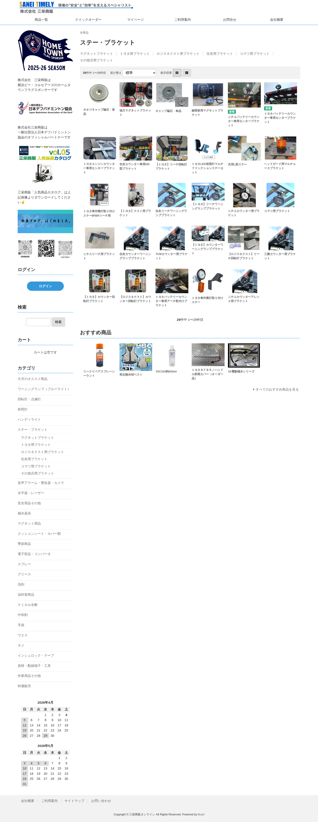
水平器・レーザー (31, 493)
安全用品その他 (29, 503)
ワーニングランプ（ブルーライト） (44, 389)
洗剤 (21, 584)
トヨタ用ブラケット (135, 53)
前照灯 (23, 409)
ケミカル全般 (28, 605)
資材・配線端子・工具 (34, 665)
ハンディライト (29, 419)
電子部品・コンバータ (34, 554)
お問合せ (229, 19)
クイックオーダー (88, 19)
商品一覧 (41, 19)
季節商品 (24, 544)
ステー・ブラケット (32, 429)
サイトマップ (74, 801)
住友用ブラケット (219, 53)
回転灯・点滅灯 (29, 399)
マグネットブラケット (96, 53)
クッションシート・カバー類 (39, 533)
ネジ (21, 645)
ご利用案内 (182, 19)
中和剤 (23, 615)
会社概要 (276, 19)
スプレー (24, 564)
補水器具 (24, 513)
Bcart (201, 814)
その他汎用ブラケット (96, 60)
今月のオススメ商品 (32, 379)
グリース (24, 574)
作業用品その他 (29, 676)
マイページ (135, 19)
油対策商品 (26, 594)
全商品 (84, 32)
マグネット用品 (29, 523)
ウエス (23, 635)
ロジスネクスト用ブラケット (178, 53)
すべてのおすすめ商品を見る (277, 389)
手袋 (21, 625)
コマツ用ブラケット (255, 53)
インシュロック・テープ (36, 655)
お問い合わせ (101, 801)
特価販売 (24, 686)
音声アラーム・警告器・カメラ (41, 483)
